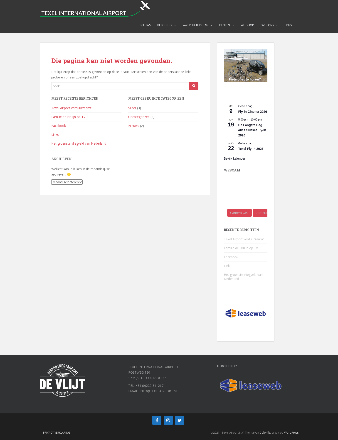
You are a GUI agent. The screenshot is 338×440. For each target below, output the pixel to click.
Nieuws (145, 25)
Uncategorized (139, 117)
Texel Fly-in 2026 (251, 149)
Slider (132, 108)
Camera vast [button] (239, 213)
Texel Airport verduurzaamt (71, 108)
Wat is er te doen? (195, 25)
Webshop (247, 25)
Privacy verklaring (56, 433)
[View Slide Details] (245, 65)
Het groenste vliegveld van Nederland (78, 143)
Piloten (224, 25)
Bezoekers (164, 25)
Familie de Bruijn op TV (68, 117)
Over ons (267, 25)
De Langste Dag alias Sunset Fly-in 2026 (252, 130)
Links (288, 25)
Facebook (58, 125)
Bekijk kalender (234, 158)
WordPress (291, 433)
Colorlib (265, 433)
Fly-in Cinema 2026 (252, 111)
